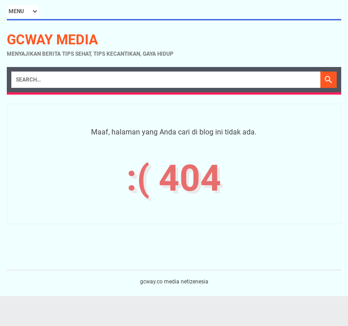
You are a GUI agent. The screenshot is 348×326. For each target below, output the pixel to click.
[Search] (165, 80)
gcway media (52, 40)
